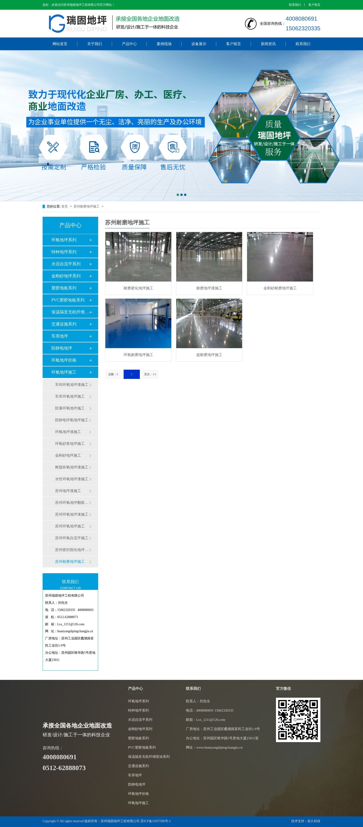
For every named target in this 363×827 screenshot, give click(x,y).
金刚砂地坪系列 (66, 276)
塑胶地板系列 (63, 288)
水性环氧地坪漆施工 (71, 479)
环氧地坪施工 (63, 372)
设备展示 (198, 44)
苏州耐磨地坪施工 (87, 206)
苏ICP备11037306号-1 (156, 821)
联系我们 (295, 4)
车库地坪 (59, 336)
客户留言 (314, 4)
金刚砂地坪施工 (68, 455)
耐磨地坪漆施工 (209, 288)
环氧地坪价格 (63, 360)
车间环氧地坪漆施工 (71, 385)
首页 (65, 206)
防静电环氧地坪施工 (71, 420)
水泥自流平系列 (66, 264)
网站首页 (60, 44)
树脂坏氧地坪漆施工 (71, 467)
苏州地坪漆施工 (68, 491)
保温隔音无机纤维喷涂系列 (149, 757)
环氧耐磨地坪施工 (138, 355)
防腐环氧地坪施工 (70, 408)
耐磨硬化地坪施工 (138, 288)
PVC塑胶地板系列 (67, 300)
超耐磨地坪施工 (209, 355)
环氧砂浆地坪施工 (70, 444)
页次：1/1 (150, 374)
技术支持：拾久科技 (305, 821)
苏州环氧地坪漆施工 (71, 514)
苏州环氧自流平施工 (71, 538)
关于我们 (94, 44)
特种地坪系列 (63, 252)
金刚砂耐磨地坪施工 (280, 288)
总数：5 (113, 374)
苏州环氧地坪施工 (70, 526)
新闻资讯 (268, 44)
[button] (178, 195)
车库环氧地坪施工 (70, 396)
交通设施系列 (63, 324)
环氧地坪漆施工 (68, 432)
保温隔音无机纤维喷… (70, 312)
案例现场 (164, 44)
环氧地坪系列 (63, 240)
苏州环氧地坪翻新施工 (72, 503)
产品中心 (129, 44)
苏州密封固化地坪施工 (72, 550)
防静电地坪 (61, 348)
